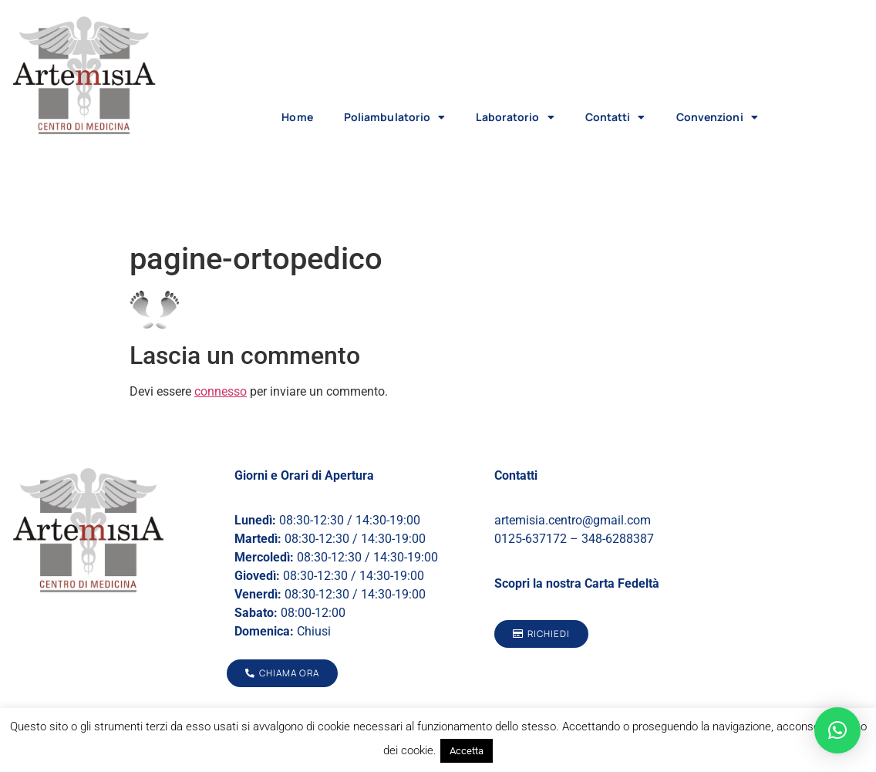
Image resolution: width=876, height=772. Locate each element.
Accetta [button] (466, 751)
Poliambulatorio (395, 117)
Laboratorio (515, 117)
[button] (837, 730)
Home (296, 117)
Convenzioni (717, 117)
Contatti (615, 117)
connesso (220, 391)
